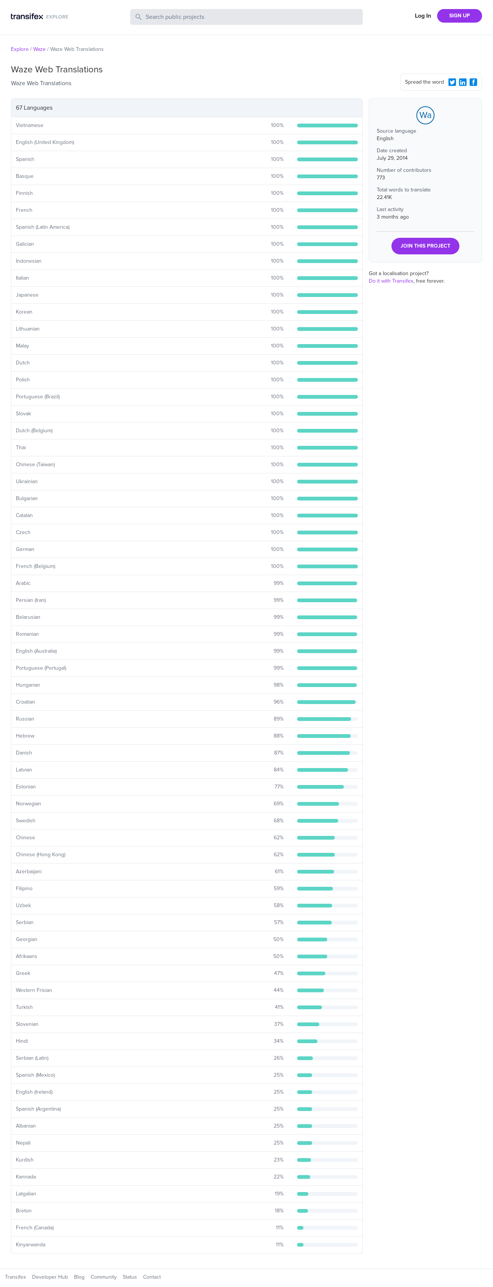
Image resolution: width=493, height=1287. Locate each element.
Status (130, 1277)
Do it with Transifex (391, 281)
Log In (423, 16)
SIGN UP (459, 15)
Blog (79, 1277)
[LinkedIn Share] (463, 82)
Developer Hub (50, 1277)
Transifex (15, 1277)
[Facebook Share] (473, 82)
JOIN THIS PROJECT (425, 246)
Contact (152, 1277)
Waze (39, 49)
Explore (20, 49)
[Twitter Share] (452, 82)
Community (104, 1277)
